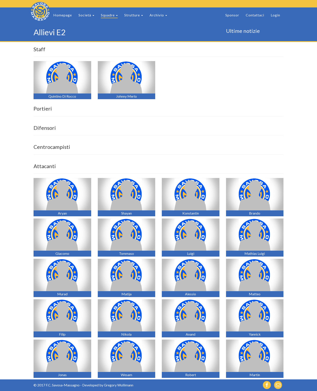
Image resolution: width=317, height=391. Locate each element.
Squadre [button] (109, 15)
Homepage (62, 15)
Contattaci (255, 15)
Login (275, 15)
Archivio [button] (158, 15)
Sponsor (232, 15)
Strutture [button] (133, 15)
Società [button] (86, 15)
